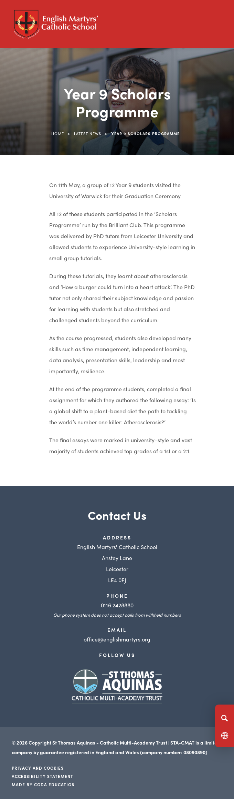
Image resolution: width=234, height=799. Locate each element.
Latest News (87, 133)
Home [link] (57, 133)
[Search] (224, 718)
